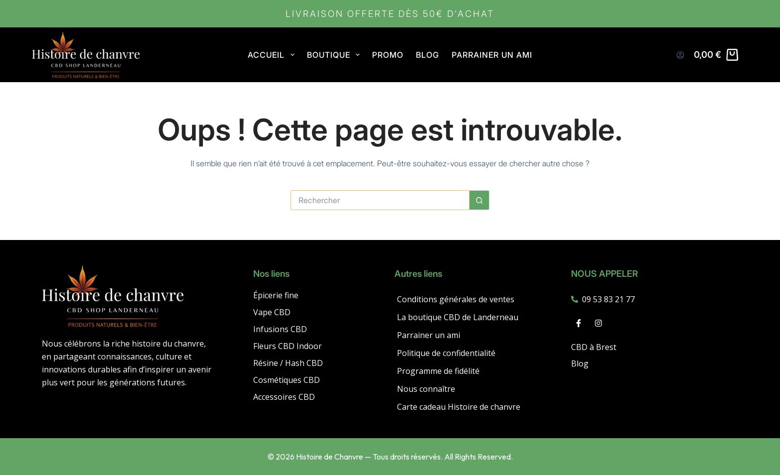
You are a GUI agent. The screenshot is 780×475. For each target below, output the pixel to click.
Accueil (273, 55)
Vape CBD (272, 312)
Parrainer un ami (492, 55)
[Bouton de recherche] (479, 200)
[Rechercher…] (380, 200)
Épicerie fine (275, 295)
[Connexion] (680, 55)
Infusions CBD (280, 329)
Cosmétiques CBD (286, 379)
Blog (427, 55)
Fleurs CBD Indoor (287, 346)
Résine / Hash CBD (288, 362)
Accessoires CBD (284, 396)
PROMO (387, 55)
